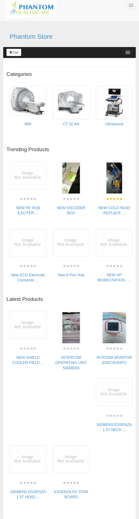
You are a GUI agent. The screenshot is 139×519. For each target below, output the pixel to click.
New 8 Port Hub (71, 275)
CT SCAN (71, 124)
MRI (28, 124)
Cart (13, 52)
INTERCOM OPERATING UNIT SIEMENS (71, 362)
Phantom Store (31, 36)
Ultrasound (114, 124)
